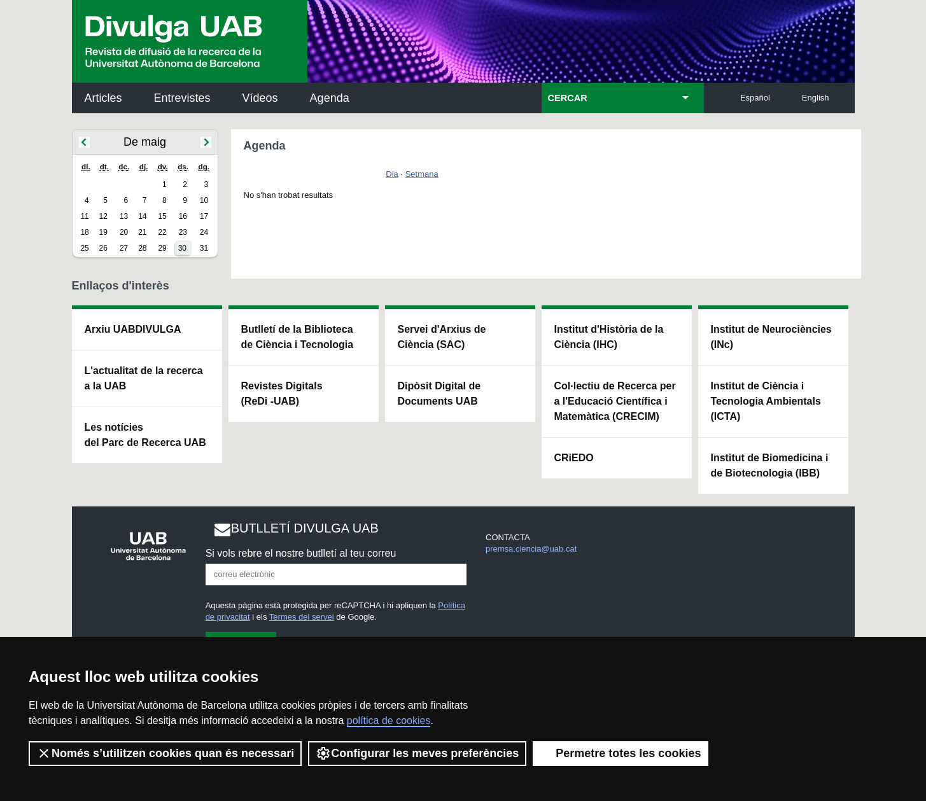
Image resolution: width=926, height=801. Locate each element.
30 (182, 248)
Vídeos (260, 98)
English (815, 97)
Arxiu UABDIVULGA (133, 329)
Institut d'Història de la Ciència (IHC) (609, 337)
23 (183, 232)
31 (204, 248)
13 (124, 216)
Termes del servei (301, 617)
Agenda (329, 98)
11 (84, 216)
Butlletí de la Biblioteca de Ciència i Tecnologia (297, 337)
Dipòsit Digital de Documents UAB (439, 393)
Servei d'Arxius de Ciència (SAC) (442, 337)
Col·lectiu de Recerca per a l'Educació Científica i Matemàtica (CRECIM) (615, 401)
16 (183, 216)
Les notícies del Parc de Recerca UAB (145, 435)
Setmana (421, 174)
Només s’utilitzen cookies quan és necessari (165, 753)
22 (162, 232)
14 (142, 216)
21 (142, 232)
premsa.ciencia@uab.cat (531, 549)
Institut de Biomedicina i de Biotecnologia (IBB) (770, 465)
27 (124, 248)
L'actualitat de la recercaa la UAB (144, 378)
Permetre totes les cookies (620, 753)
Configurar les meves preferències (417, 753)
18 (84, 232)
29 (162, 248)
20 (124, 232)
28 (142, 248)
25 (84, 248)
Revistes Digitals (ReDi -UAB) (282, 393)
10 (204, 200)
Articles (103, 98)
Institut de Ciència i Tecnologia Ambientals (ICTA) (766, 401)
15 (162, 216)
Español (755, 97)
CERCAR (567, 98)
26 (103, 248)
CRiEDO (574, 457)
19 (103, 232)
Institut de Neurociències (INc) (771, 337)
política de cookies (389, 720)
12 (103, 216)
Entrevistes (182, 98)
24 (204, 232)
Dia (392, 174)
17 (204, 216)
